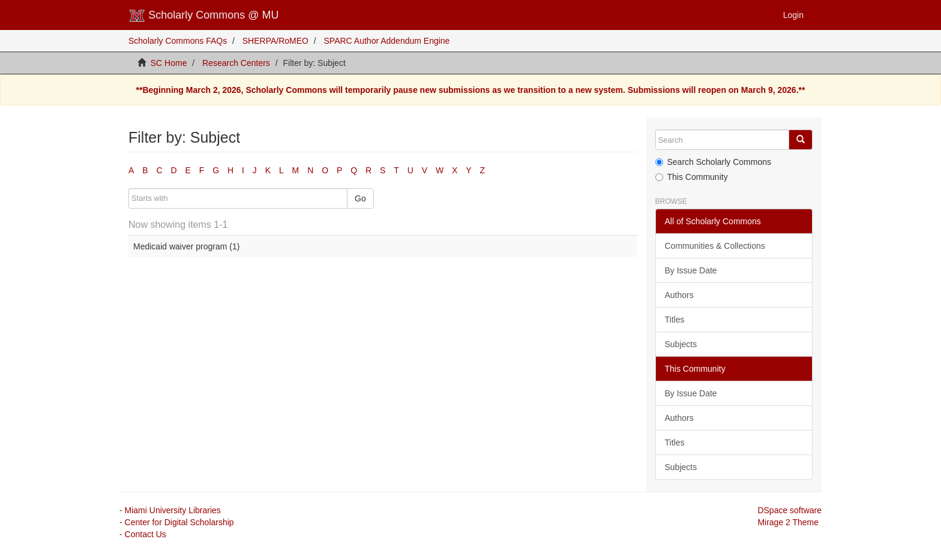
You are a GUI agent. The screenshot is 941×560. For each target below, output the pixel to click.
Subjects (681, 344)
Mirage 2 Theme (788, 522)
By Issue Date (691, 270)
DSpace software (789, 510)
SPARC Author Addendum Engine (387, 41)
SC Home (169, 63)
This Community (691, 177)
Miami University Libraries (173, 510)
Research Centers (236, 63)
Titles (675, 319)
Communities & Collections (715, 246)
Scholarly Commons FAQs (177, 41)
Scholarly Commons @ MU (203, 15)
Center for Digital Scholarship (179, 522)
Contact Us (145, 534)
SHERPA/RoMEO (275, 41)
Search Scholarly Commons (713, 162)
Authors (679, 295)
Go (360, 198)
